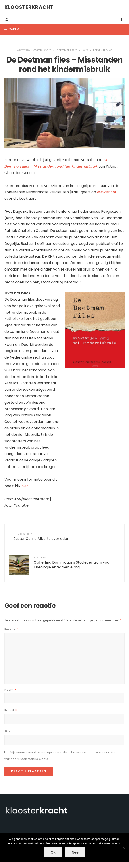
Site (7, 731)
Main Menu (14, 29)
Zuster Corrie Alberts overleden (41, 537)
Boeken (97, 50)
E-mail (10, 710)
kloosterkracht (41, 50)
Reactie (11, 629)
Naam (10, 690)
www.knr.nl (106, 192)
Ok (53, 852)
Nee (75, 852)
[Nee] (123, 847)
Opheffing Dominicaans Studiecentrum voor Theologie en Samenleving (72, 563)
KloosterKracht (28, 7)
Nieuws (107, 50)
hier (24, 486)
